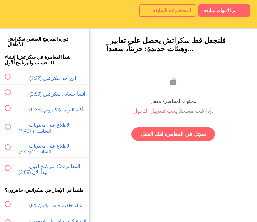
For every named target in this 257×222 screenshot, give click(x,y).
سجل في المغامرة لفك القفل (173, 134)
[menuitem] (45, 14)
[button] (11, 14)
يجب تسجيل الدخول (155, 111)
